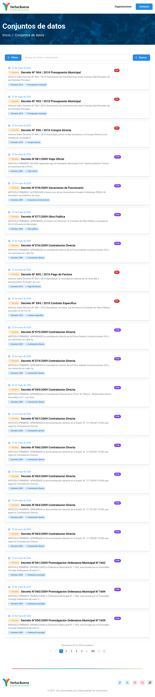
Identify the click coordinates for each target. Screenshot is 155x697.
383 (93, 651)
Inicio (6, 35)
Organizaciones (123, 6)
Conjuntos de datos (29, 35)
